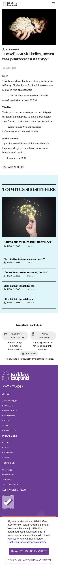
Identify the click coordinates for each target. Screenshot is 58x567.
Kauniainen (7, 452)
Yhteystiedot (8, 469)
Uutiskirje (31, 353)
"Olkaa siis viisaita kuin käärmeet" (28, 242)
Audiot (5, 420)
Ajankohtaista (9, 400)
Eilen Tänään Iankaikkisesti (19, 286)
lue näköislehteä (13, 489)
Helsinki (6, 442)
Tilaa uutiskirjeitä (10, 484)
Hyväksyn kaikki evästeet (29, 551)
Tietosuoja (7, 479)
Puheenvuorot (9, 410)
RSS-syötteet (9, 430)
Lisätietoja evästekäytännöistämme (26, 542)
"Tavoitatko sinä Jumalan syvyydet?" (24, 259)
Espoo (5, 447)
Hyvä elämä (7, 405)
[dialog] (29, 542)
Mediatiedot (8, 474)
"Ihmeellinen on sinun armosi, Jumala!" (26, 272)
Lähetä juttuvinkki (44, 336)
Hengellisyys (8, 415)
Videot (5, 425)
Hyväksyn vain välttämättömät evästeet (29, 560)
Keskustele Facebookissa (17, 336)
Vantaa (5, 457)
